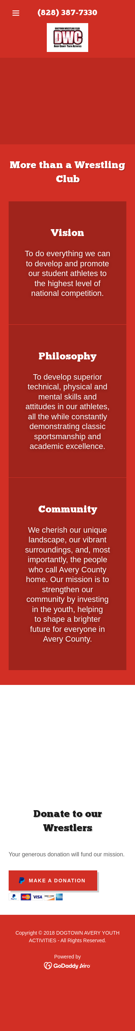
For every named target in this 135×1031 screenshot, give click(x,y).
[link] (67, 37)
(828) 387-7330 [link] (67, 13)
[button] (17, 13)
